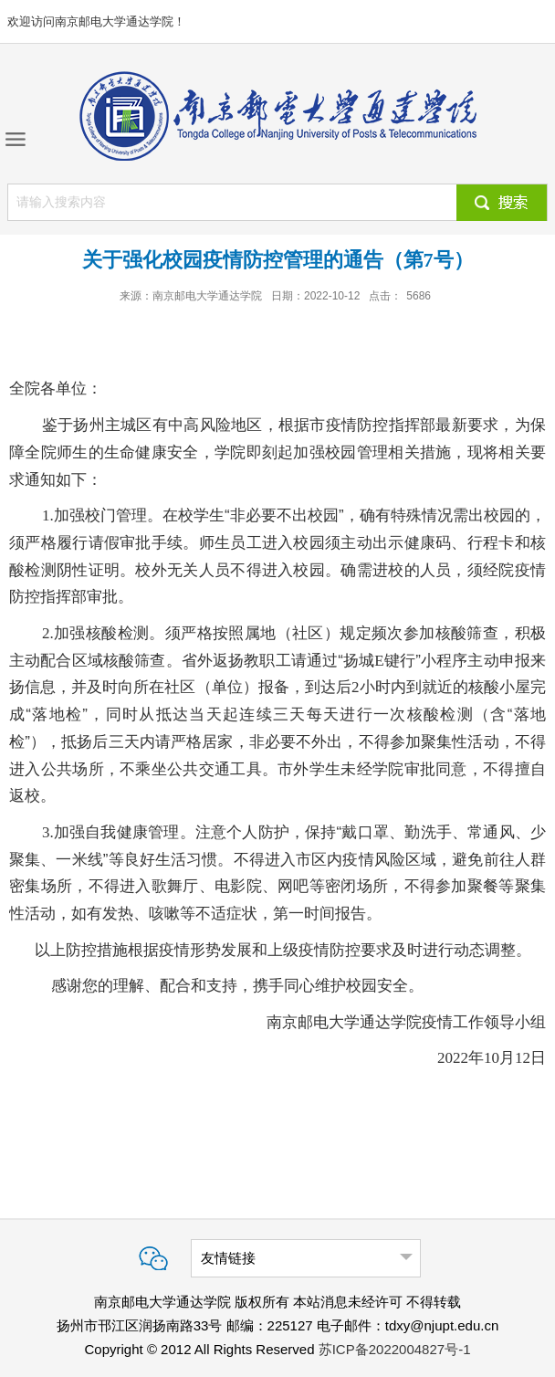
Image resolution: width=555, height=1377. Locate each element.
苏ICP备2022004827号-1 (395, 1349)
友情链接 (228, 1258)
